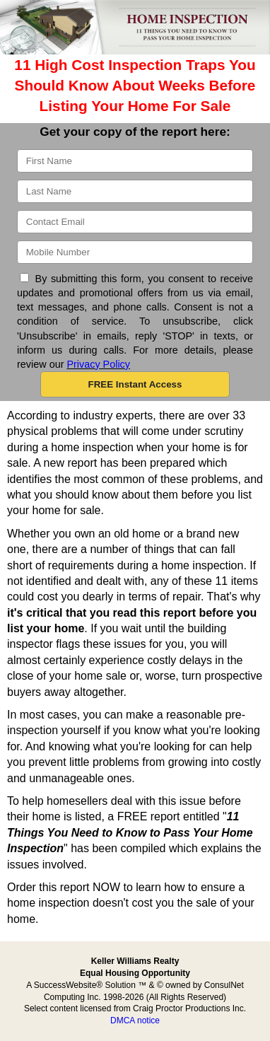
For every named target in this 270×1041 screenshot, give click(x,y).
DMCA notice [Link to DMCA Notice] (135, 1020)
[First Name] (135, 161)
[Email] (135, 221)
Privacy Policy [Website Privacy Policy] (98, 364)
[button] (134, 384)
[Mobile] (135, 252)
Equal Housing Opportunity (135, 973)
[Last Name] (135, 191)
